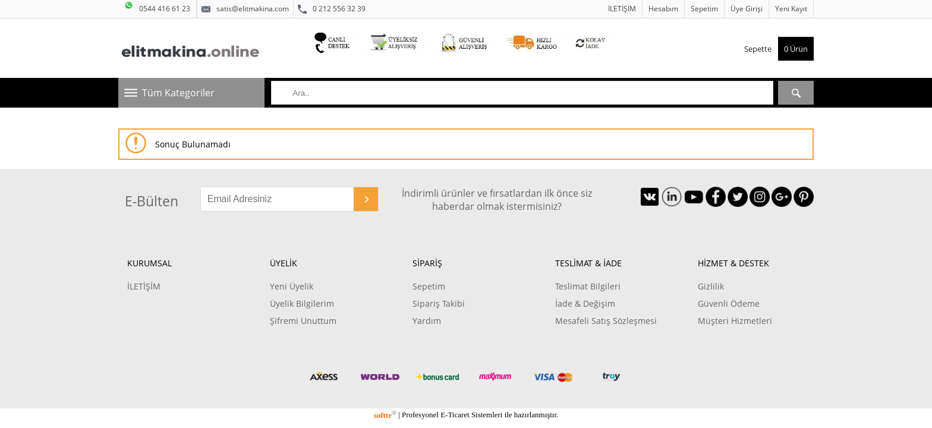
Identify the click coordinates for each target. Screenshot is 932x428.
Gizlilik (711, 286)
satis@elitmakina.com (245, 9)
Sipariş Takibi (439, 303)
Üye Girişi (747, 8)
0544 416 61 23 (157, 7)
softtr (385, 415)
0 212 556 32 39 (332, 9)
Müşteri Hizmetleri (735, 320)
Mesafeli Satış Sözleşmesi (606, 320)
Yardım (427, 320)
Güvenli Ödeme (729, 303)
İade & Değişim (585, 303)
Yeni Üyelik (291, 286)
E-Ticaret (454, 415)
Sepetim (704, 8)
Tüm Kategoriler (178, 92)
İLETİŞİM (622, 8)
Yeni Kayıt (791, 8)
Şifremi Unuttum (303, 320)
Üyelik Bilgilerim (302, 303)
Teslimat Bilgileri (588, 286)
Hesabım (663, 8)
